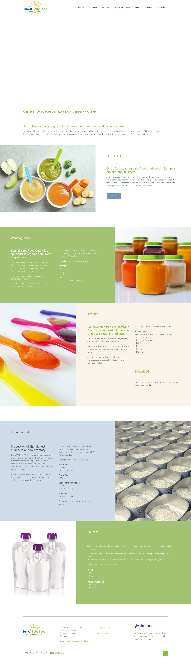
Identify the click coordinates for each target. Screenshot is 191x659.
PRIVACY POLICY (104, 633)
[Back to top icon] (165, 653)
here (136, 639)
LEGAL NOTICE (103, 627)
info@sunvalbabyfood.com (77, 641)
